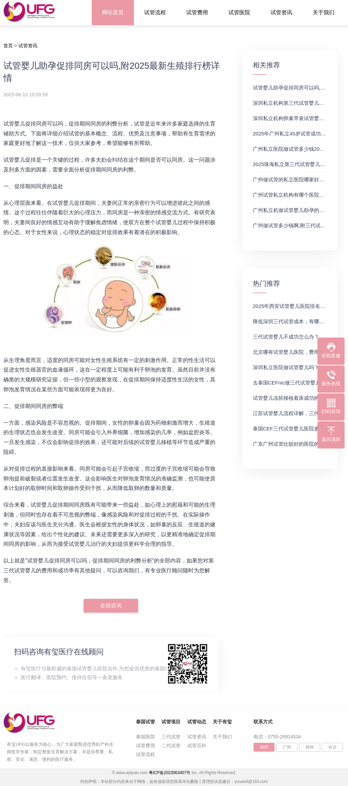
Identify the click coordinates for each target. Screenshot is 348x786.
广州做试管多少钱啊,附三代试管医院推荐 (299, 225)
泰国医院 (145, 736)
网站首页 (113, 12)
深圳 (264, 747)
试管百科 (196, 745)
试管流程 (155, 12)
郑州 (310, 747)
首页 (8, 45)
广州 (287, 747)
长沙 (332, 747)
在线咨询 (111, 605)
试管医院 (239, 12)
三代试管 (170, 736)
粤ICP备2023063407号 (170, 772)
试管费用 (197, 12)
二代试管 (170, 745)
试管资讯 (281, 12)
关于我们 (323, 12)
